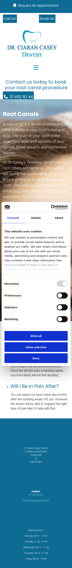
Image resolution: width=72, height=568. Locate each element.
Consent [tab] (13, 217)
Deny (36, 358)
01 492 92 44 (36, 495)
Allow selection (36, 347)
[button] (36, 5)
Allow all (36, 336)
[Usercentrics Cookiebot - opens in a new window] (51, 207)
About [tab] (59, 217)
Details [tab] (36, 217)
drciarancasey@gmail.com (36, 500)
